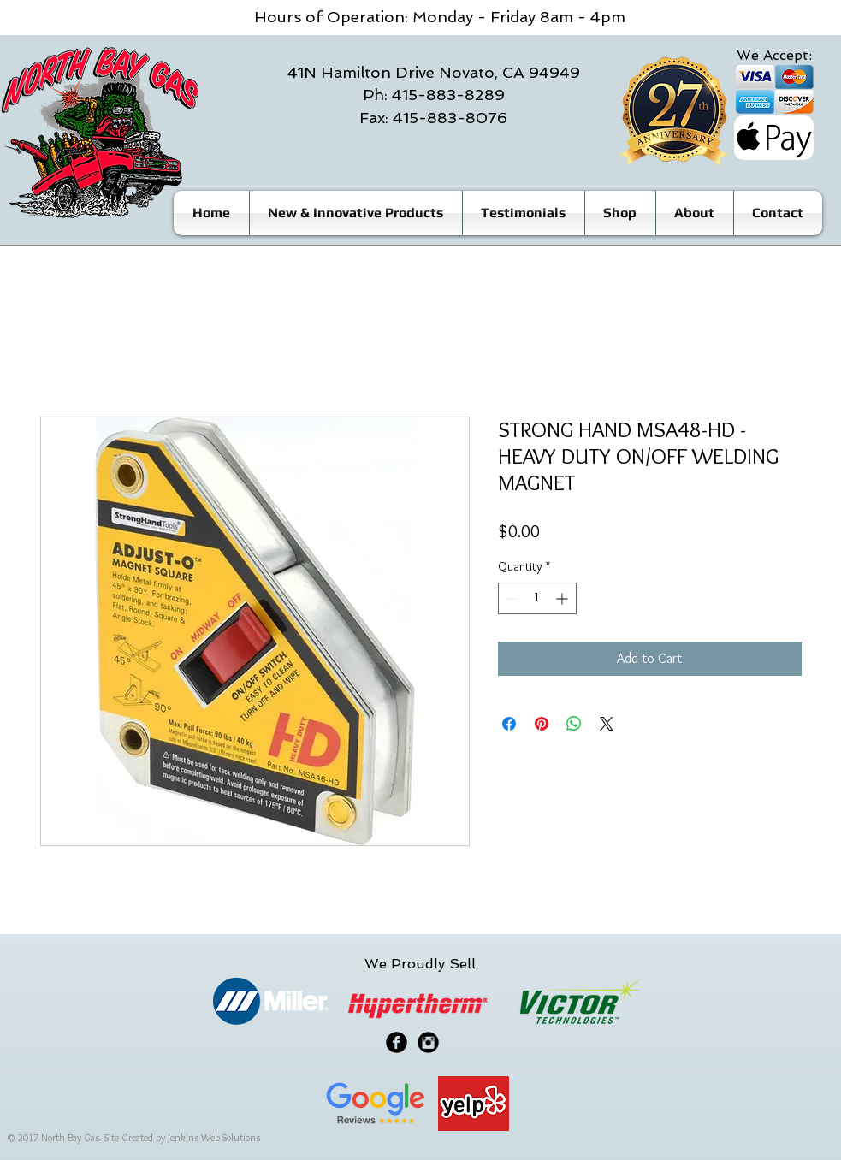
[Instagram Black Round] (428, 1042)
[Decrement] (511, 598)
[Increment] (563, 598)
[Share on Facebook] (509, 723)
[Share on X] (606, 723)
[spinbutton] (537, 598)
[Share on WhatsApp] (574, 723)
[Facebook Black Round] (396, 1042)
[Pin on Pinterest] (541, 723)
